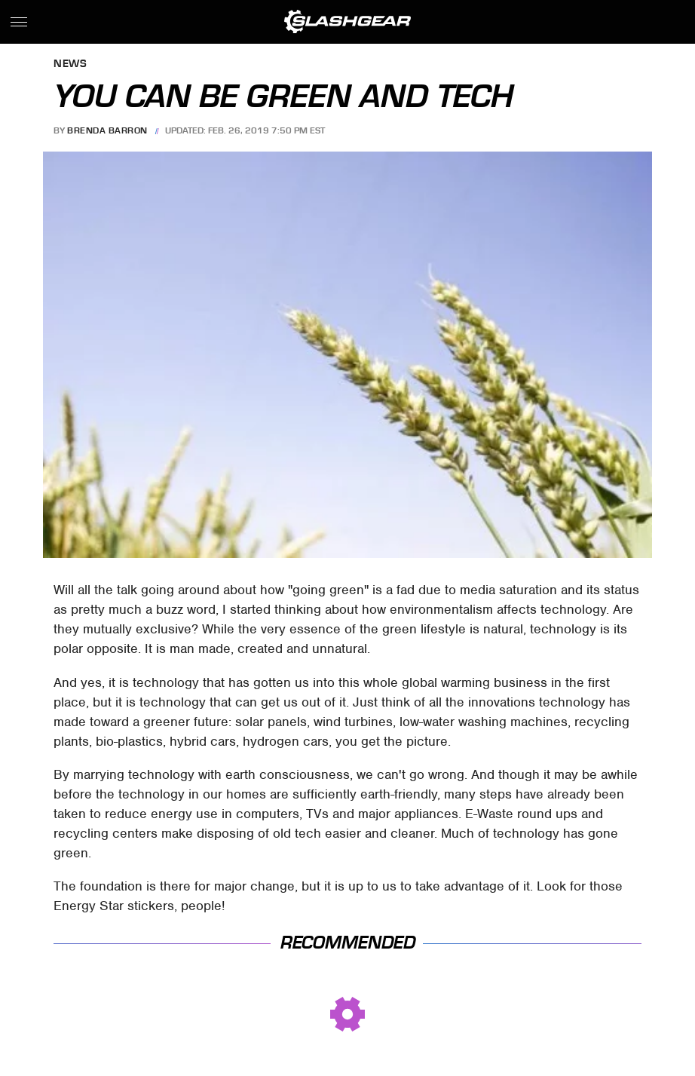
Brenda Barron (107, 130)
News (70, 64)
